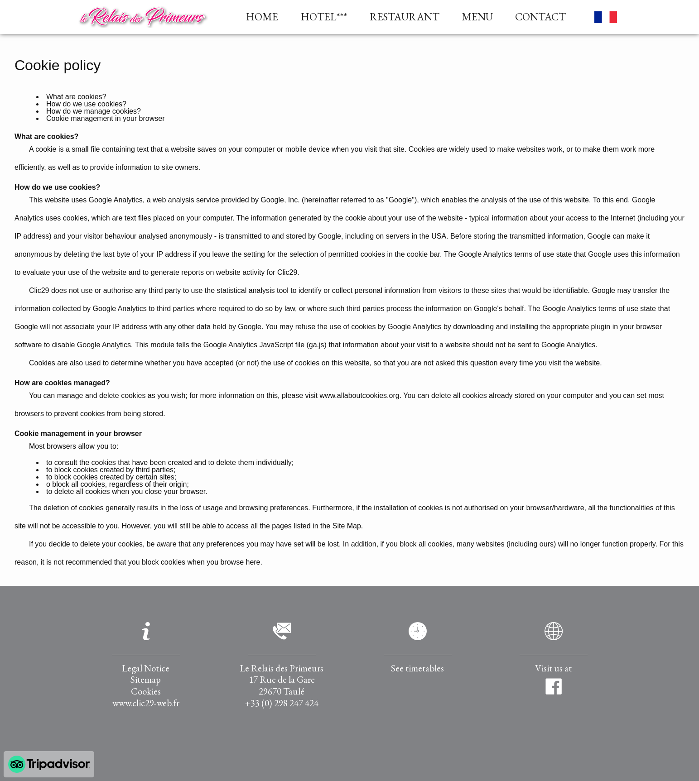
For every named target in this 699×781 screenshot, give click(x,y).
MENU (477, 17)
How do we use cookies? (86, 104)
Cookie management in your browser (105, 118)
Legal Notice (145, 668)
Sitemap (145, 679)
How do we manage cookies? (93, 111)
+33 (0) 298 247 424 (281, 703)
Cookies (146, 691)
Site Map (347, 526)
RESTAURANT (404, 17)
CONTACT (540, 17)
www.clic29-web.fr (145, 703)
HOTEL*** (324, 17)
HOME (262, 17)
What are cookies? (76, 97)
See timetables (417, 668)
